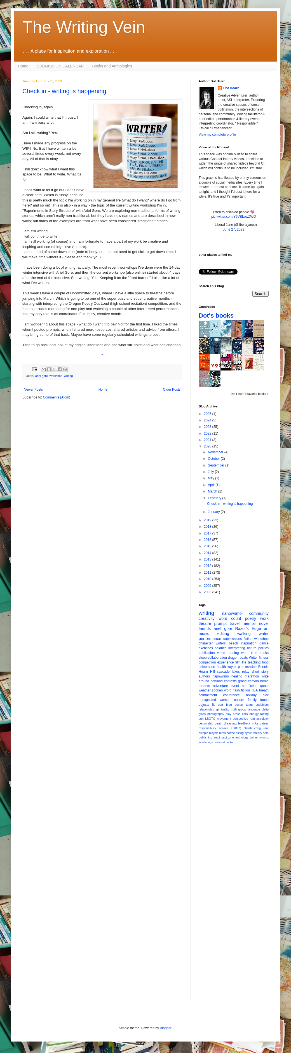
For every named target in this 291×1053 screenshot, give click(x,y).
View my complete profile (217, 135)
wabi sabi (220, 737)
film (238, 662)
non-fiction (249, 686)
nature (252, 648)
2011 (208, 572)
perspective (240, 718)
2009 (208, 586)
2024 (208, 420)
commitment (208, 695)
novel (264, 623)
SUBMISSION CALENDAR (60, 66)
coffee (231, 733)
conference (231, 695)
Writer (253, 658)
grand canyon (248, 681)
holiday (251, 695)
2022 (208, 433)
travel (235, 623)
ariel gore (41, 375)
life (244, 662)
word (244, 653)
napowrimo (220, 676)
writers (221, 643)
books (264, 653)
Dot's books (216, 315)
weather (205, 690)
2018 (208, 527)
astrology (262, 718)
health (221, 667)
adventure (220, 686)
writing (68, 375)
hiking (240, 733)
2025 (208, 414)
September (216, 465)
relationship (206, 709)
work (264, 618)
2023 (208, 427)
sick (266, 695)
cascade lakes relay (233, 672)
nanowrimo (231, 613)
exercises (206, 648)
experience (225, 662)
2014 (208, 553)
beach (233, 643)
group (242, 709)
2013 (208, 559)
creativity (207, 618)
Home (23, 66)
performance (210, 638)
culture (239, 700)
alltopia (203, 733)
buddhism (262, 704)
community (259, 613)
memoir (249, 623)
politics (263, 648)
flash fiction (241, 690)
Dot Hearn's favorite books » (250, 393)
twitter (254, 737)
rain (252, 718)
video (221, 653)
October (214, 459)
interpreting (236, 648)
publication (207, 653)
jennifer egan (206, 742)
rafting (264, 714)
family (252, 700)
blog (229, 704)
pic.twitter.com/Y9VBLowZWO (233, 217)
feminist (264, 737)
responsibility (207, 728)
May (211, 478)
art (266, 628)
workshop (56, 375)
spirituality (222, 709)
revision (250, 667)
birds (222, 733)
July (211, 472)
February (215, 498)
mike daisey (260, 723)
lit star (217, 705)
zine (231, 737)
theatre (205, 623)
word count (230, 618)
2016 (208, 540)
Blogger (165, 1028)
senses (223, 728)
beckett (230, 742)
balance (220, 648)
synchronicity (253, 733)
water (264, 633)
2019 (208, 520)
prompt (220, 623)
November (216, 452)
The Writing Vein (83, 27)
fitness (264, 658)
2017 (208, 533)
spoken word (221, 690)
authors (204, 676)
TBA (254, 690)
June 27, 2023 (233, 229)
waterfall (220, 742)
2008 (208, 592)
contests (230, 681)
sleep (203, 658)
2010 (208, 579)
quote (264, 686)
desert (239, 704)
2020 (208, 446)
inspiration (248, 643)
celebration (207, 667)
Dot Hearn (231, 88)
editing (223, 633)
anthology (241, 737)
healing (236, 676)
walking (244, 633)
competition (207, 662)
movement (224, 718)
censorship (206, 723)
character (206, 643)
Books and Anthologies (112, 66)
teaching (254, 662)
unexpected (207, 700)
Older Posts (171, 389)
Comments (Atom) (56, 397)
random (204, 686)
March (213, 491)
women (225, 700)
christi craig (252, 728)
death (218, 723)
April (211, 485)
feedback (244, 723)
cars (245, 714)
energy (254, 714)
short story (260, 672)
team (249, 704)
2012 (208, 566)
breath (264, 690)
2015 (208, 546)
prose (236, 714)
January (214, 512)
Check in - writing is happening (64, 91)
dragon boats (238, 658)
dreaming (230, 723)
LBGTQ (210, 718)
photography (215, 714)
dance (264, 643)
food (265, 662)
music (204, 633)
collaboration (217, 658)
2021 (208, 440)
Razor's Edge (248, 628)
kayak (231, 667)
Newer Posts (33, 389)
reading (233, 653)
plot (240, 667)
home (264, 681)
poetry (250, 618)
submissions (232, 639)
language (254, 709)
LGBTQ (236, 728)
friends (205, 628)
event (235, 686)
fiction (248, 639)
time (254, 653)
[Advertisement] (234, 966)
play (228, 714)
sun (201, 718)
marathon (252, 676)
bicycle (213, 733)
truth (234, 709)
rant (266, 728)
